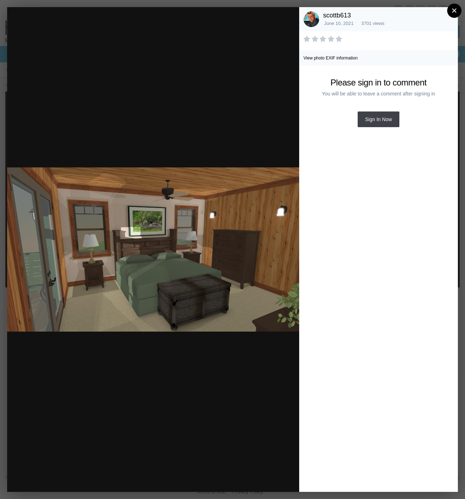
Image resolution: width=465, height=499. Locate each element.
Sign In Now (378, 119)
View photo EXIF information (330, 58)
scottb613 (337, 15)
